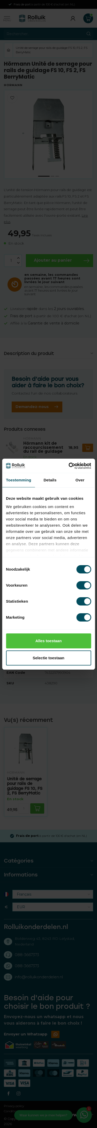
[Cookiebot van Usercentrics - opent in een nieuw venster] (69, 466)
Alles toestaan (48, 641)
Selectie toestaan (48, 658)
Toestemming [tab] (18, 480)
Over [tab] (80, 480)
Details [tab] (49, 480)
